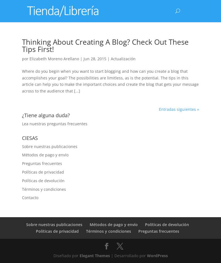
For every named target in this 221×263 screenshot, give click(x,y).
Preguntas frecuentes (42, 163)
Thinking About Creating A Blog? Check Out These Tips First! (105, 45)
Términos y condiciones (44, 189)
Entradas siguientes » (179, 109)
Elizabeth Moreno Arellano (54, 58)
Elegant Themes (95, 255)
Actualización (123, 58)
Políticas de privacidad (43, 172)
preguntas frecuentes (67, 123)
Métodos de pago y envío (45, 154)
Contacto (30, 197)
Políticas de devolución (43, 180)
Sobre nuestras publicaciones (49, 146)
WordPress (157, 255)
